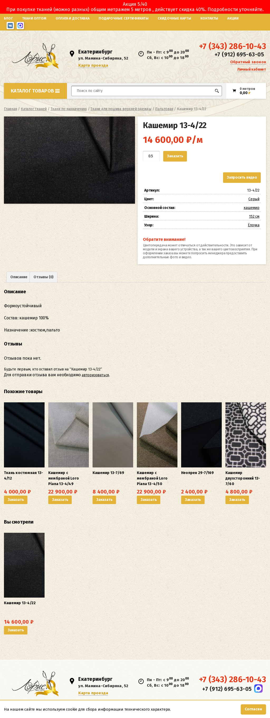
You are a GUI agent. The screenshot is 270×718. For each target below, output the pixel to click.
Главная (10, 109)
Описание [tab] (18, 277)
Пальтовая (164, 109)
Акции (233, 18)
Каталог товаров (35, 91)
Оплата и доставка (72, 18)
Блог (8, 18)
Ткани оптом (34, 18)
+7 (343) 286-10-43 (232, 46)
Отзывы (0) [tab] (43, 277)
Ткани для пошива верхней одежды (120, 109)
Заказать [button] (16, 499)
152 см (254, 216)
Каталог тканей (34, 109)
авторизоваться (95, 375)
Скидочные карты (174, 18)
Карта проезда (93, 65)
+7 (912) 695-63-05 (239, 54)
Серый (253, 199)
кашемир (251, 208)
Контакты (209, 18)
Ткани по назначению (69, 109)
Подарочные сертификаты (123, 18)
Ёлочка (253, 225)
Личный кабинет (251, 69)
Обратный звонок (248, 62)
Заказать (175, 156)
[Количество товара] (151, 156)
